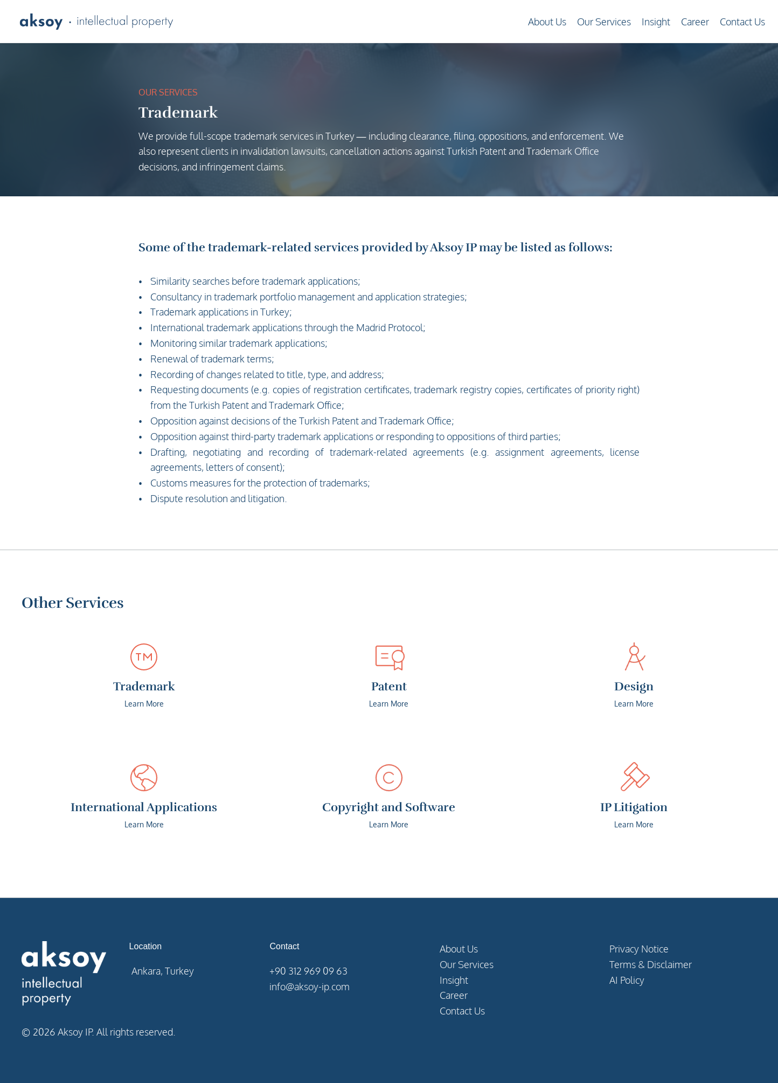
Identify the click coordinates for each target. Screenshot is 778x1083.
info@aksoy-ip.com (309, 986)
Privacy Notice (639, 949)
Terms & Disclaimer (650, 964)
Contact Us (742, 22)
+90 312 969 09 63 (308, 971)
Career (695, 22)
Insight (656, 22)
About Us (547, 22)
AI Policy (626, 980)
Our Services (604, 22)
